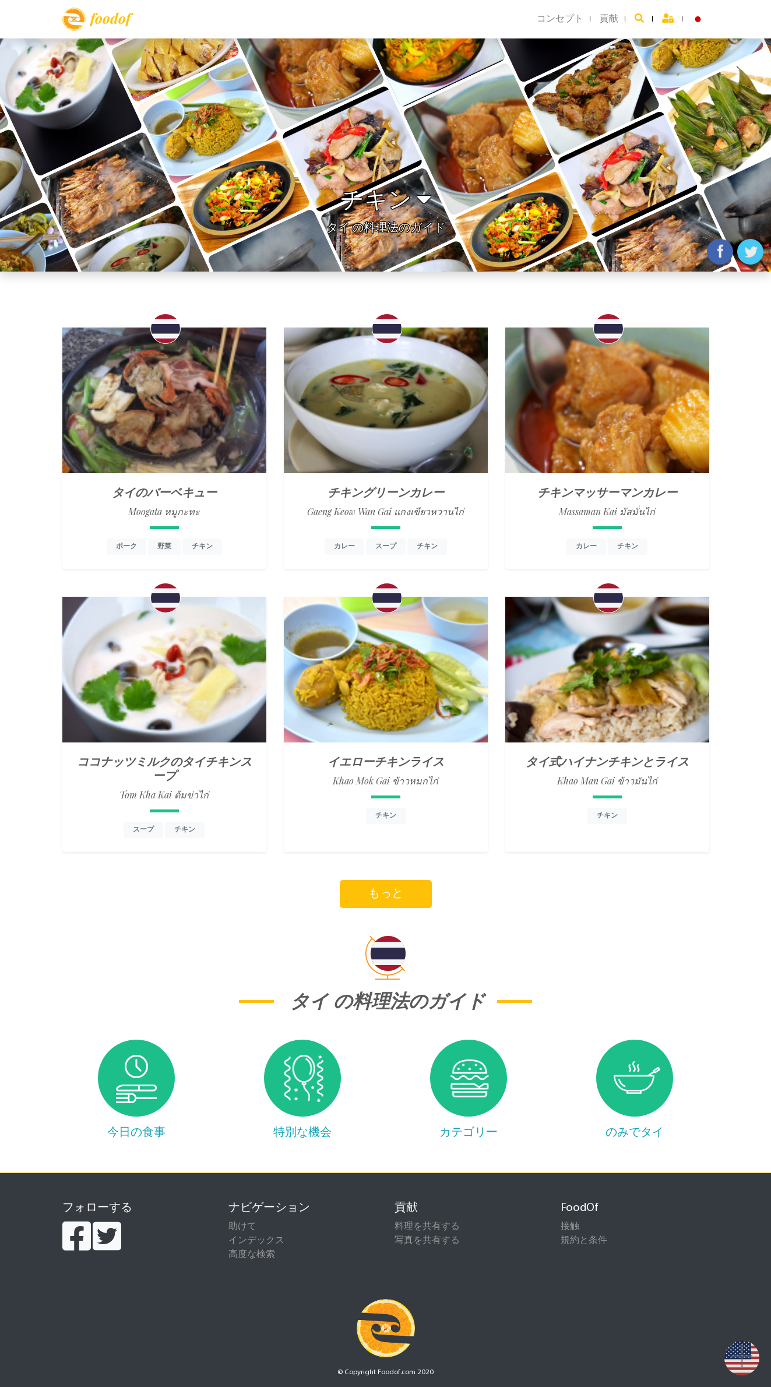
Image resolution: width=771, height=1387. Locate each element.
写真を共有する (427, 1240)
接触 (570, 1226)
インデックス (256, 1240)
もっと (385, 894)
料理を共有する (427, 1226)
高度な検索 (251, 1254)
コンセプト (560, 19)
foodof (96, 19)
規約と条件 (584, 1240)
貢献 (609, 19)
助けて (242, 1226)
